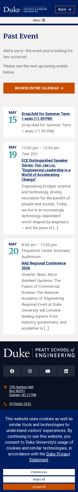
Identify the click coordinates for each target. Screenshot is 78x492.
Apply (62, 9)
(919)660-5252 (20, 404)
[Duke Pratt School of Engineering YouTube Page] (48, 371)
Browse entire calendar (37, 88)
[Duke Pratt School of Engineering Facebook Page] (12, 371)
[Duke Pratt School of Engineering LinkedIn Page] (66, 371)
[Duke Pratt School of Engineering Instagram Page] (30, 371)
